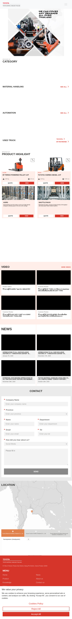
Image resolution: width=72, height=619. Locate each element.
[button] (32, 51)
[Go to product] (36, 74)
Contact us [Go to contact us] (40, 582)
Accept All (36, 614)
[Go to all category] (36, 127)
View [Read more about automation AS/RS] (26, 216)
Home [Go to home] (5, 575)
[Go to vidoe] (18, 282)
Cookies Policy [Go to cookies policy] (36, 603)
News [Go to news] (38, 575)
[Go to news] (18, 346)
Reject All (36, 609)
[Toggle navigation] (65, 4)
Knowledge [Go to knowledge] (7, 582)
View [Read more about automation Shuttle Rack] (62, 216)
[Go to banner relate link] (36, 28)
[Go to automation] (36, 101)
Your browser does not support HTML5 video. (36, 243)
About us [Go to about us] (39, 579)
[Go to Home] (11, 4)
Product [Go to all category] (6, 579)
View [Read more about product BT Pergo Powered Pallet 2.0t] (26, 183)
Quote (10, 183)
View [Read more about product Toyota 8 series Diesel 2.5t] (62, 183)
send (36, 472)
